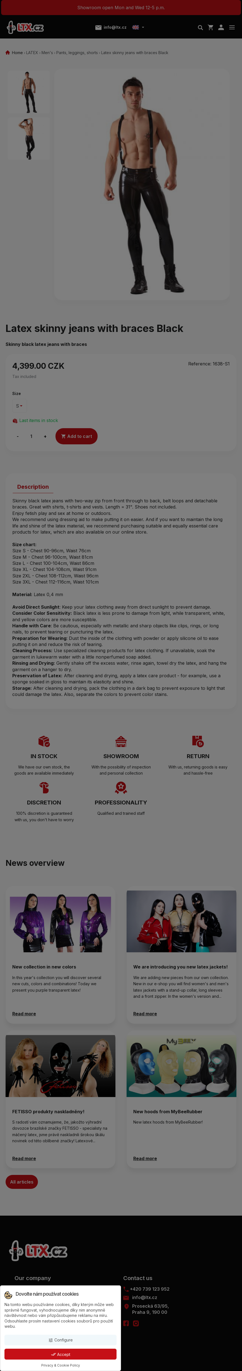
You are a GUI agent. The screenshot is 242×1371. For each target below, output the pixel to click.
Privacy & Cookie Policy (60, 1365)
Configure (60, 1340)
